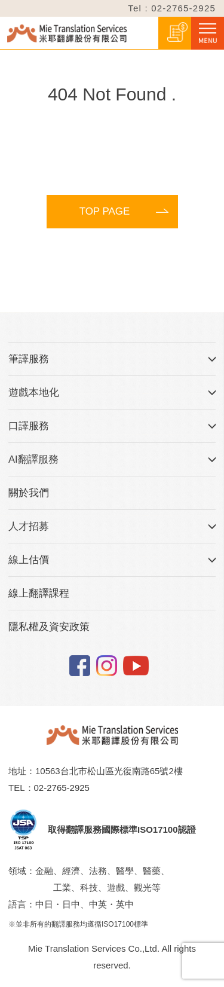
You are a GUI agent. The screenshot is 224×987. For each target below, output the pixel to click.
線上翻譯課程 (38, 593)
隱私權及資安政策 (49, 626)
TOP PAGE (104, 211)
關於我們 (28, 493)
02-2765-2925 (62, 788)
